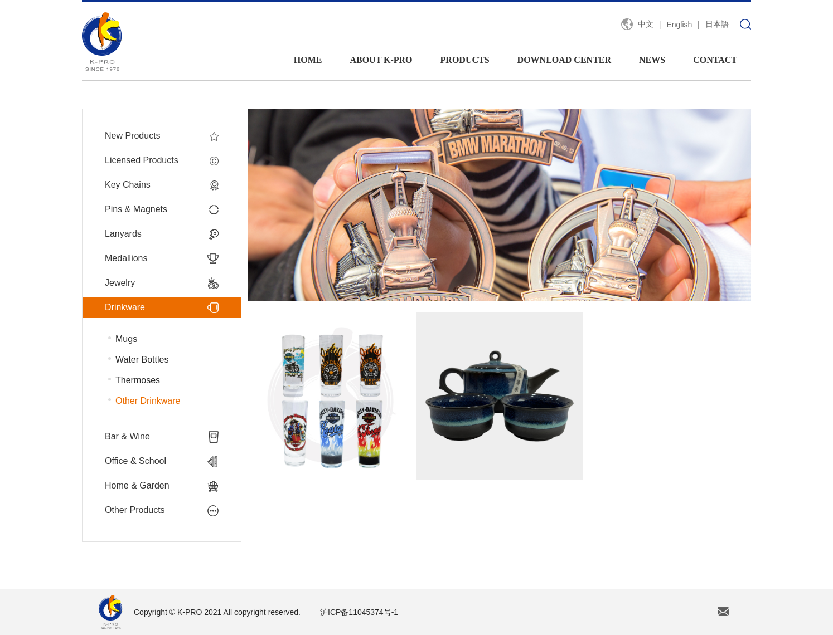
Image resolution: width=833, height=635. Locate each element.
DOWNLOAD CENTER (564, 60)
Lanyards (162, 234)
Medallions (162, 258)
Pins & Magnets (162, 209)
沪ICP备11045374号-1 (359, 612)
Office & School (162, 461)
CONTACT (715, 60)
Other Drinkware (147, 401)
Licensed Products (162, 160)
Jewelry (162, 283)
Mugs (126, 339)
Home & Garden (162, 485)
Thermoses (137, 380)
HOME (308, 60)
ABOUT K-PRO (381, 60)
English (679, 24)
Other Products (162, 510)
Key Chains (162, 185)
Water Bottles (141, 359)
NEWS (652, 60)
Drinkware (162, 307)
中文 (645, 23)
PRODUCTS (465, 60)
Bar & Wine (162, 436)
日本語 (717, 23)
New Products (162, 136)
